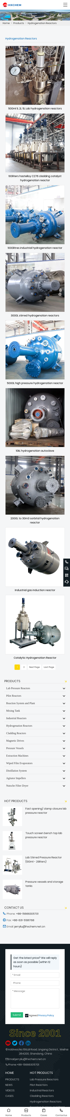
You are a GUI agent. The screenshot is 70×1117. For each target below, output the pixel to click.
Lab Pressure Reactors (18, 688)
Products (18, 23)
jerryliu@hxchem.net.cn (30, 1059)
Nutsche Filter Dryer (17, 785)
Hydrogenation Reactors (42, 23)
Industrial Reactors (16, 718)
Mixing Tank (13, 710)
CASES (9, 1096)
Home (6, 23)
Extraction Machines (17, 755)
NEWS (9, 1085)
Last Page (49, 667)
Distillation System (16, 770)
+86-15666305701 (28, 1065)
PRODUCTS (12, 1079)
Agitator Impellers (16, 778)
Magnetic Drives (15, 740)
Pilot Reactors (13, 695)
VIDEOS (10, 1090)
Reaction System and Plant (20, 703)
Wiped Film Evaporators (19, 763)
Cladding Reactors (16, 733)
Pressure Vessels (15, 748)
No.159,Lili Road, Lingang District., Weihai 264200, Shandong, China (43, 1052)
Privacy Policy (46, 1015)
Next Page (34, 667)
